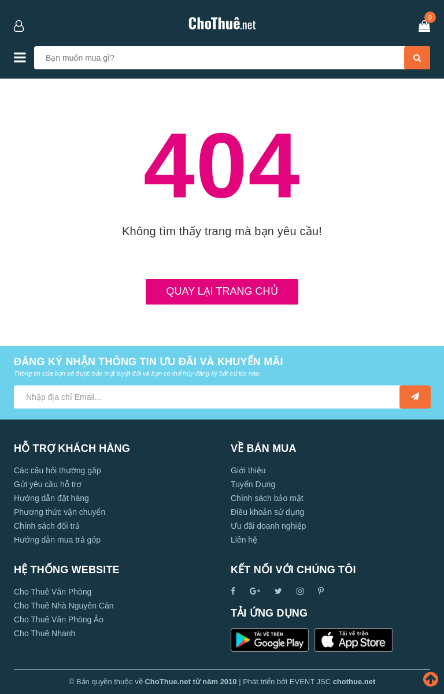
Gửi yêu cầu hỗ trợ (48, 484)
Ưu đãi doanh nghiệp (268, 525)
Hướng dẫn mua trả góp (57, 539)
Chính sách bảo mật (267, 498)
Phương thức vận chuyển (59, 512)
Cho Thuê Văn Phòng (52, 591)
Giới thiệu (248, 470)
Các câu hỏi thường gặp (57, 470)
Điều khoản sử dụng (267, 512)
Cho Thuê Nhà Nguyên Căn (64, 605)
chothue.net (354, 681)
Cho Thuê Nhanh (44, 633)
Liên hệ (244, 539)
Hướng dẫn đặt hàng (51, 498)
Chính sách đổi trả (47, 525)
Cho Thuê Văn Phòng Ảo (58, 619)
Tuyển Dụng (253, 484)
